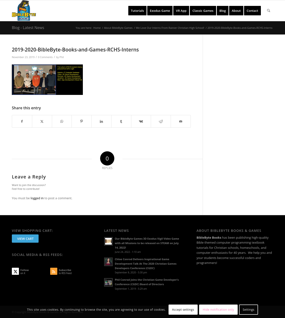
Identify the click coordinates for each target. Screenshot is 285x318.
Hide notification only (218, 310)
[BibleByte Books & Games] (24, 10)
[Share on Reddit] (161, 121)
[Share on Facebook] (22, 121)
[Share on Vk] (141, 121)
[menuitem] (137, 10)
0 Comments (45, 57)
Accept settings (183, 310)
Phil (61, 57)
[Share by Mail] (181, 121)
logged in (37, 198)
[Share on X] (42, 121)
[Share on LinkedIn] (101, 121)
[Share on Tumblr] (121, 121)
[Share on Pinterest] (81, 121)
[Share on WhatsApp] (62, 121)
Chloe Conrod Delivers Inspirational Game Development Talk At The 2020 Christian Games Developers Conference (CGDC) (145, 263)
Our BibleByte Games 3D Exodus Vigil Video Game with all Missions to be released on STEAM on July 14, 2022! (147, 243)
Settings (248, 310)
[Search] (268, 10)
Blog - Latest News (28, 27)
